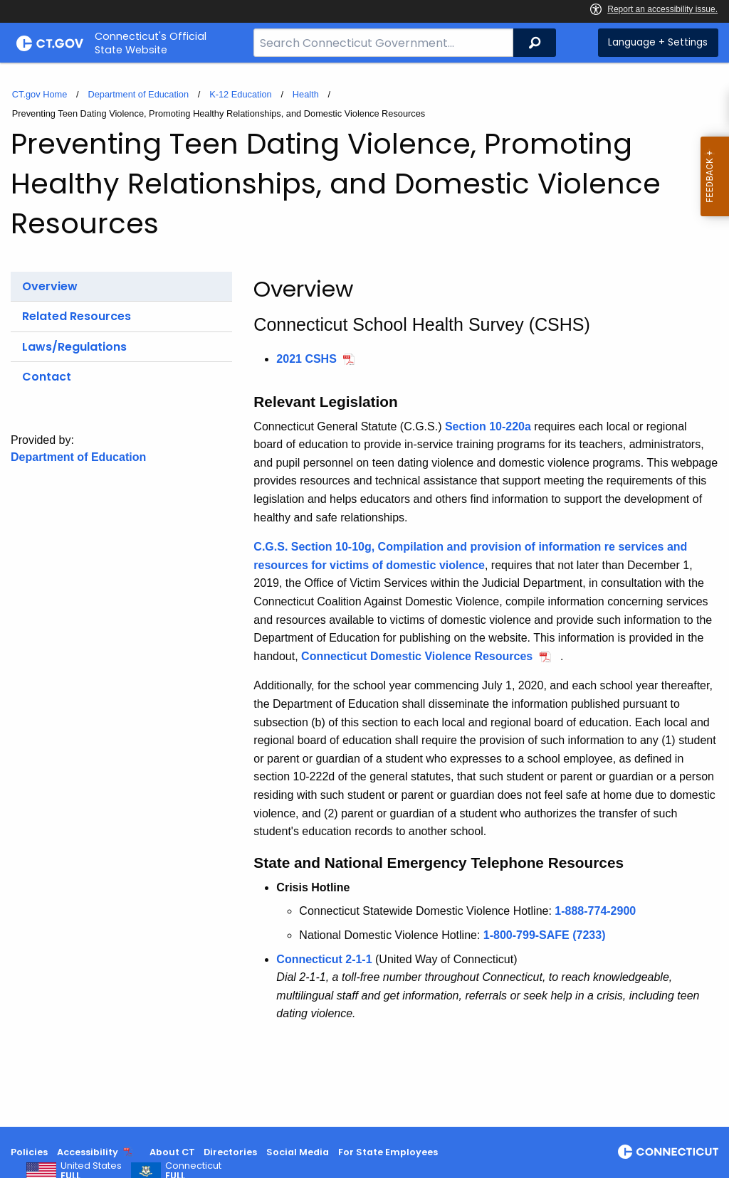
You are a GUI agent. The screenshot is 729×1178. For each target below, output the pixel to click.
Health (306, 94)
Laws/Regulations (74, 347)
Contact (46, 376)
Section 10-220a (488, 426)
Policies (29, 1152)
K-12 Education (240, 94)
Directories (230, 1152)
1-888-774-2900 (595, 911)
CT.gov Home (40, 94)
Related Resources (76, 316)
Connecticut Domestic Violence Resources (417, 656)
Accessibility (87, 1152)
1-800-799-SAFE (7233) (544, 935)
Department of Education (138, 94)
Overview (50, 286)
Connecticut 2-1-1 (324, 959)
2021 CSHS (306, 359)
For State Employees (388, 1152)
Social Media (297, 1152)
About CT (172, 1152)
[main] (364, 595)
